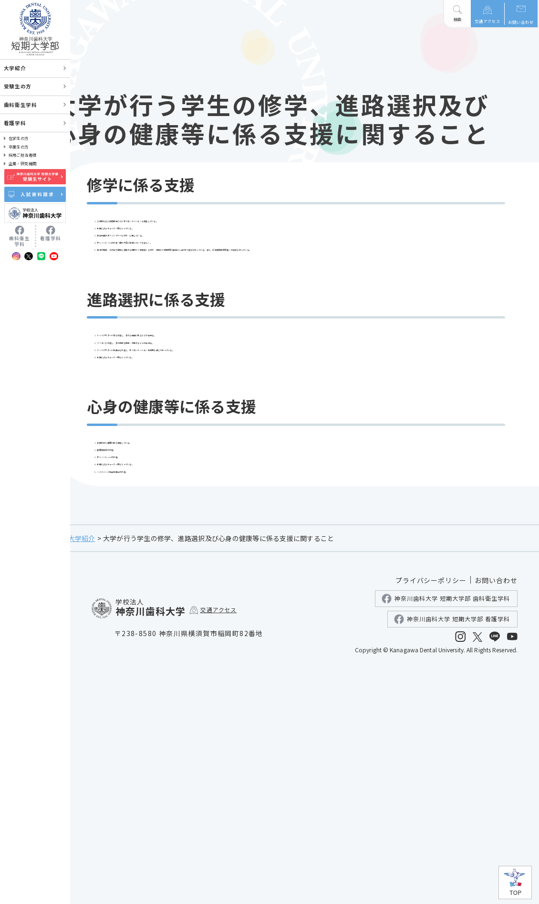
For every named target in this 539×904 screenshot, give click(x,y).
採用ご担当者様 (23, 155)
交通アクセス (487, 20)
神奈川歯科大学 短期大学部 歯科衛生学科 (446, 830)
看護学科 (15, 123)
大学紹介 (136, 770)
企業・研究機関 (23, 163)
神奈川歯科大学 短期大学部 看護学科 (452, 851)
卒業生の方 (19, 146)
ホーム (103, 770)
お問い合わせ (521, 21)
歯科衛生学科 (20, 104)
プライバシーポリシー (431, 812)
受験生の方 (17, 86)
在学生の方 (19, 138)
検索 (457, 19)
